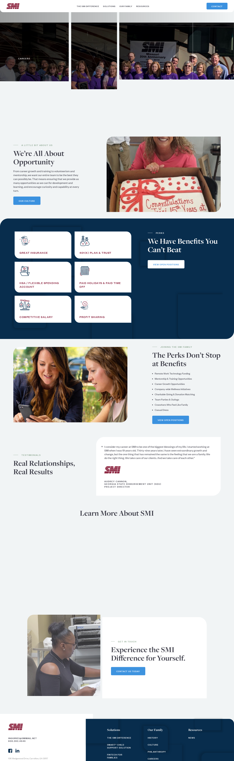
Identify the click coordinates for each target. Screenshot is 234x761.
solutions (109, 6)
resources (142, 6)
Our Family (155, 730)
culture (153, 744)
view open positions (166, 264)
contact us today (128, 671)
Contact (217, 6)
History (153, 737)
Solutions (113, 730)
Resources (195, 730)
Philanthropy (157, 751)
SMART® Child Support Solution (119, 746)
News (191, 737)
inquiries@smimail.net (22, 738)
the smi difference (88, 6)
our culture (27, 200)
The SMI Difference (119, 737)
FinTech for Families (114, 756)
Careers (153, 758)
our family (125, 6)
